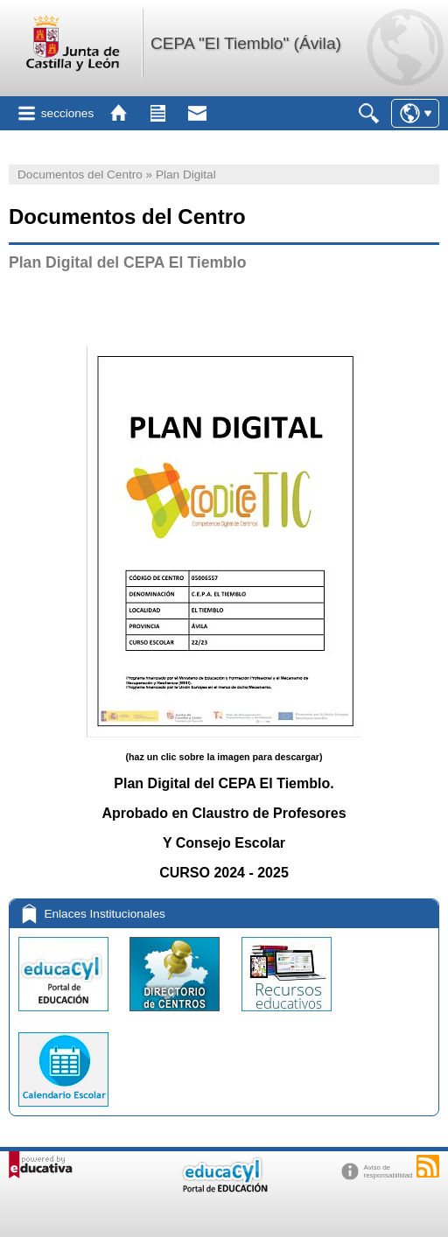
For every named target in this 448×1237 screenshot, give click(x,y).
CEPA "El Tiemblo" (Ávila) (245, 43)
